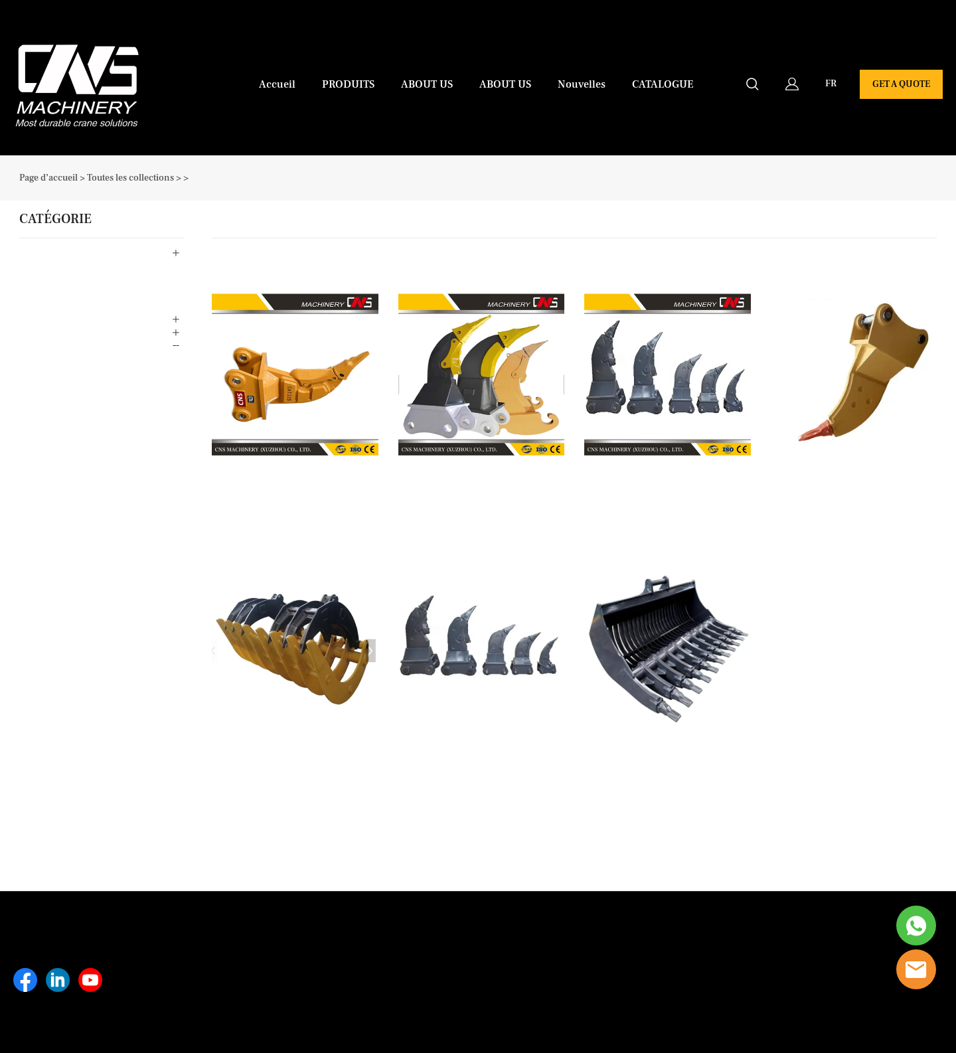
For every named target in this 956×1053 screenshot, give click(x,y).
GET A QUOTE (901, 84)
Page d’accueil (48, 178)
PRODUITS (348, 84)
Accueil (277, 84)
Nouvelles (581, 84)
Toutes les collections (130, 178)
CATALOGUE (663, 84)
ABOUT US (427, 84)
